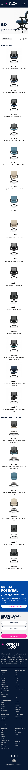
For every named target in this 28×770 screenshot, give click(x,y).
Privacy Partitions (4, 724)
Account (4, 670)
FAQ (15, 730)
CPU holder (3, 720)
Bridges (16, 697)
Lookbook (3, 738)
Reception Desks (18, 678)
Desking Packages (18, 674)
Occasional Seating (4, 694)
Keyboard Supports (4, 718)
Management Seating (5, 690)
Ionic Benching (18, 707)
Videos (2, 744)
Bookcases (17, 705)
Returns (16, 699)
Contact (17, 741)
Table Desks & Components (20, 680)
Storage (2, 708)
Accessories (17, 709)
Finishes (2, 732)
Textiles (2, 730)
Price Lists (3, 736)
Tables (16, 676)
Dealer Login (3, 674)
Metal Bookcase (4, 710)
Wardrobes (17, 711)
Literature (2, 734)
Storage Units (17, 703)
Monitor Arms (3, 716)
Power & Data (3, 722)
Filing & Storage (6, 700)
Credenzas (17, 695)
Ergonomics (3, 746)
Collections (19, 714)
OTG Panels (17, 686)
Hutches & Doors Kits (19, 693)
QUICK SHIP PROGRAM (14, 606)
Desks (16, 672)
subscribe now (14, 636)
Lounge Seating (4, 696)
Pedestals (17, 701)
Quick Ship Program (5, 748)
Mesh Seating (3, 680)
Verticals (2, 704)
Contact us (17, 743)
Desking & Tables (20, 670)
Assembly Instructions (5, 740)
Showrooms (17, 745)
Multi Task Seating (4, 686)
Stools (2, 692)
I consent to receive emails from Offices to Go (13, 633)
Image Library (3, 742)
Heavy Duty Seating (4, 688)
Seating (3, 678)
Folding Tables (17, 682)
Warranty (16, 734)
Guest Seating (3, 682)
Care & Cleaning (18, 732)
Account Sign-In (4, 672)
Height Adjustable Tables (19, 684)
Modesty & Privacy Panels (20, 688)
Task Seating (3, 684)
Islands (16, 691)
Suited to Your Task (18, 718)
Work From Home (18, 716)
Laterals (2, 702)
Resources (4, 728)
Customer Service (20, 728)
